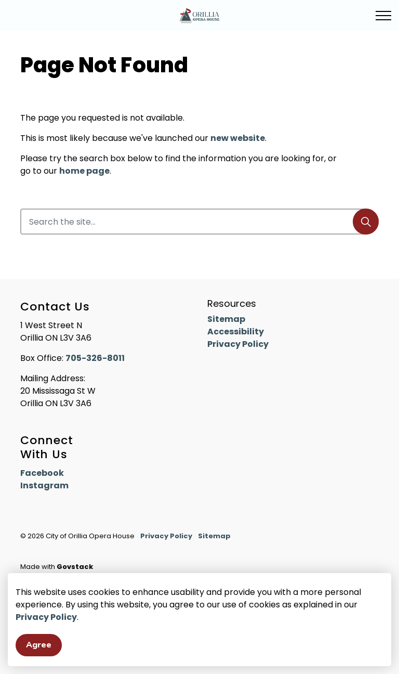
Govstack (75, 567)
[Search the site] (199, 222)
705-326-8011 (95, 358)
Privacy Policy (46, 635)
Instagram (44, 485)
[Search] (366, 222)
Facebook (42, 473)
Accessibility (235, 332)
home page (84, 171)
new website (237, 138)
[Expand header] (383, 15)
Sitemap (226, 319)
